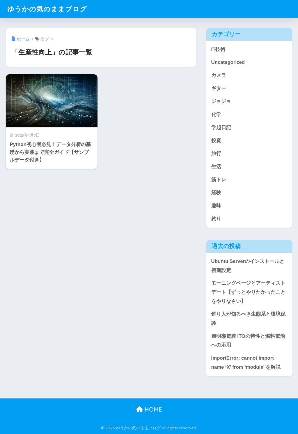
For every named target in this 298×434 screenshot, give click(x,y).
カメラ (218, 75)
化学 (216, 114)
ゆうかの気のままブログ (47, 9)
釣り (216, 219)
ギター (218, 88)
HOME (149, 409)
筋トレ (218, 179)
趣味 (216, 205)
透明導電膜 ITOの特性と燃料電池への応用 (248, 340)
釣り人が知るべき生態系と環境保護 (248, 318)
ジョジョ (221, 101)
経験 (216, 192)
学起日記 (221, 127)
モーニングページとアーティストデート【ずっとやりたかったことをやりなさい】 (248, 292)
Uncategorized (228, 62)
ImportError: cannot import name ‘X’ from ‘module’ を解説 (246, 362)
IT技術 (218, 49)
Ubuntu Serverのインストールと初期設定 (248, 266)
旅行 (216, 153)
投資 (216, 140)
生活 (216, 166)
